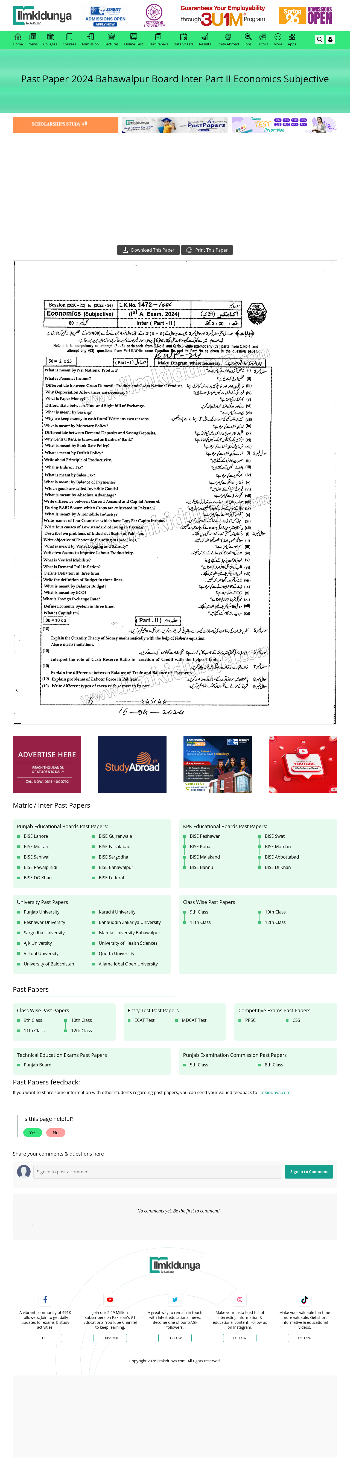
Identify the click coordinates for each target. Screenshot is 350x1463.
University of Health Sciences (128, 943)
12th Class (275, 922)
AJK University (38, 943)
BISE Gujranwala (115, 836)
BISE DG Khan (38, 878)
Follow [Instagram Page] (239, 1338)
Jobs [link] (248, 39)
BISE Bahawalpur (116, 867)
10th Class (275, 912)
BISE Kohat (201, 847)
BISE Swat (275, 836)
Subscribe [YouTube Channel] (110, 1338)
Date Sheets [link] (184, 39)
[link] (105, 15)
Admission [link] (90, 39)
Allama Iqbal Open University (128, 964)
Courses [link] (69, 39)
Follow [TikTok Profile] (304, 1338)
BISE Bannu (201, 867)
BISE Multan (36, 847)
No (56, 1133)
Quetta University (116, 953)
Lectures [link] (111, 39)
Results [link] (205, 39)
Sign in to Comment (309, 1171)
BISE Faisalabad (114, 847)
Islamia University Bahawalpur (129, 933)
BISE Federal (111, 878)
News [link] (32, 39)
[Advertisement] (175, 175)
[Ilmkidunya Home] (43, 15)
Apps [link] (292, 39)
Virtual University (41, 953)
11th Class (200, 922)
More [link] (277, 39)
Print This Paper (207, 250)
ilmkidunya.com (274, 1092)
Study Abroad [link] (228, 39)
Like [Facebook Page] (45, 1338)
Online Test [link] (133, 39)
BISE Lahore (36, 836)
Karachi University (117, 912)
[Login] (330, 39)
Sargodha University (44, 933)
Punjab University (42, 912)
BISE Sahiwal (36, 857)
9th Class (199, 912)
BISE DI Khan (278, 867)
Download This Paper (148, 250)
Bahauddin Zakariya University (130, 922)
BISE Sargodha (113, 857)
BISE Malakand (205, 857)
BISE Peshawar (205, 836)
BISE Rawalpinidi (40, 867)
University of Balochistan (49, 964)
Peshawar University (44, 922)
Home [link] (18, 39)
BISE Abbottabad (282, 857)
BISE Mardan (278, 847)
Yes (32, 1133)
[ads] (47, 764)
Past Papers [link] (158, 39)
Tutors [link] (262, 39)
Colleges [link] (50, 39)
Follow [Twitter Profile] (175, 1338)
